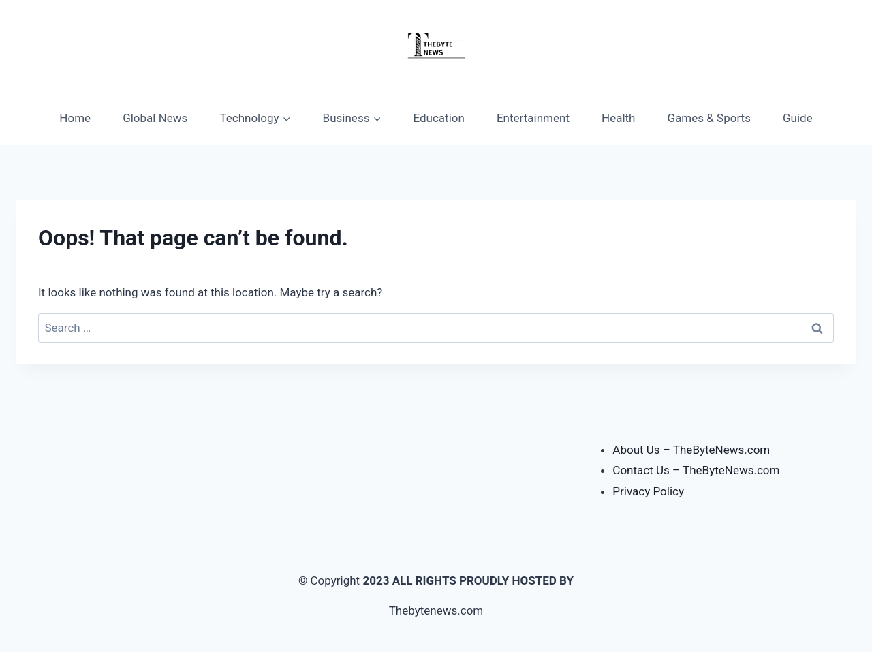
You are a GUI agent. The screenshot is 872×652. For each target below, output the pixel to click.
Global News (155, 118)
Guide (798, 118)
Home (75, 118)
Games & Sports (709, 118)
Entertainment (533, 118)
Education (439, 118)
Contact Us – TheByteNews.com (695, 470)
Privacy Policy (648, 491)
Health (618, 118)
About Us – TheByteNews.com (691, 449)
